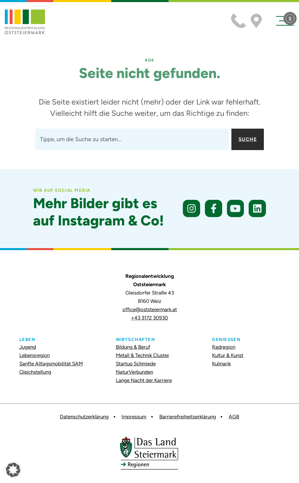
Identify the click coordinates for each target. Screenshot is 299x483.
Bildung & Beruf (133, 347)
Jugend (27, 347)
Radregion (223, 347)
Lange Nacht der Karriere (144, 380)
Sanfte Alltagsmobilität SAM (51, 364)
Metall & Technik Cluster (142, 355)
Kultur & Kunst (227, 355)
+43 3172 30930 (149, 318)
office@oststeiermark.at (149, 309)
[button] (13, 470)
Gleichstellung (35, 372)
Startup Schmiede (136, 364)
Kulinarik (221, 364)
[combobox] (132, 139)
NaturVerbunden (134, 372)
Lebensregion (34, 355)
